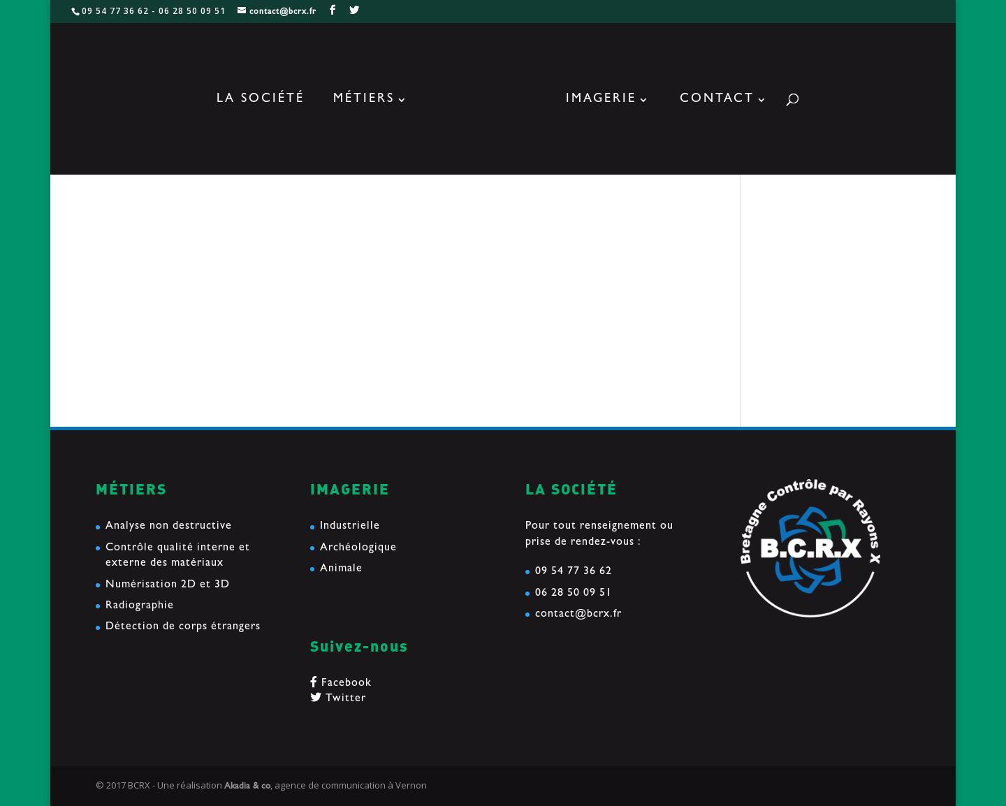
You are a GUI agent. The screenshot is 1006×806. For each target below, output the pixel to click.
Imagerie (601, 100)
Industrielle (350, 526)
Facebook (341, 683)
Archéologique (358, 548)
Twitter (338, 699)
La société (261, 100)
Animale (341, 569)
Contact (717, 100)
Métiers (364, 100)
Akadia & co (247, 786)
